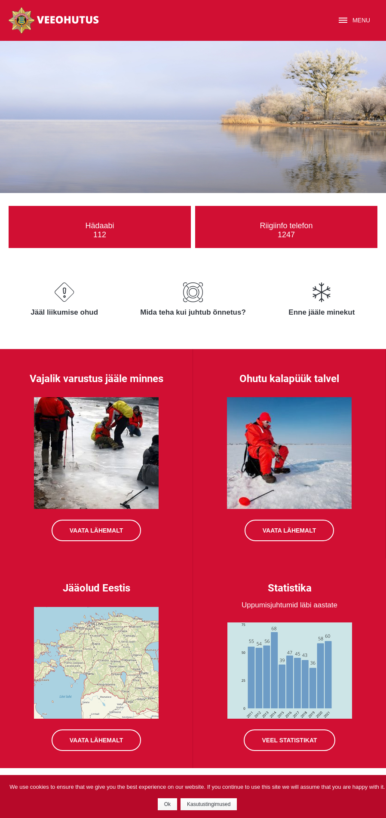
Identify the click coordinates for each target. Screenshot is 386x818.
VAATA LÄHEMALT (96, 530)
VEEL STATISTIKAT (289, 740)
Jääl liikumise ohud (64, 312)
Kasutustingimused (208, 804)
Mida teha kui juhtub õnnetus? (193, 312)
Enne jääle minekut (321, 312)
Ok (167, 804)
